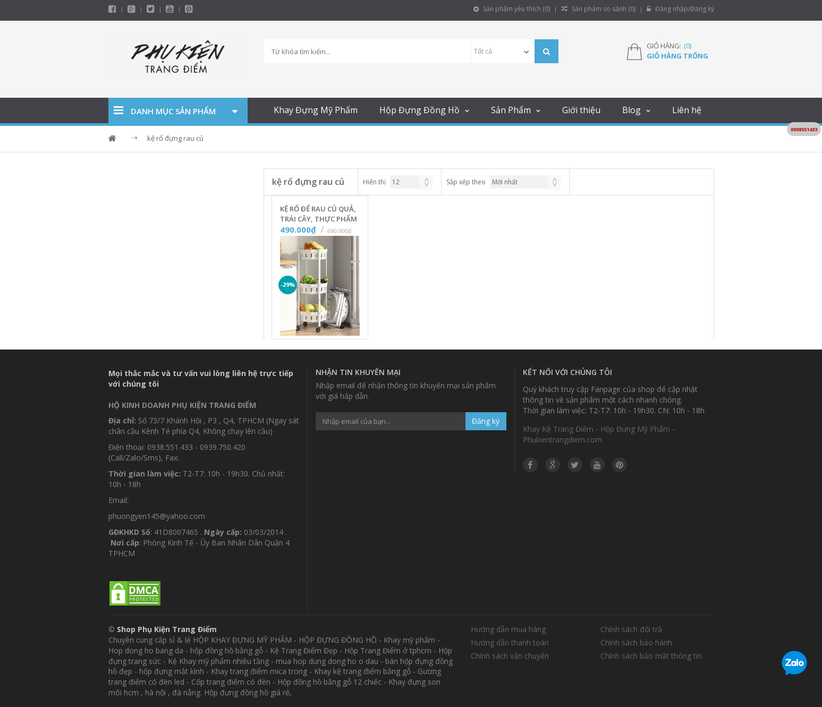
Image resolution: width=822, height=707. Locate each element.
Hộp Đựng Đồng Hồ (419, 110)
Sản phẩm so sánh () (598, 8)
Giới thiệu (581, 110)
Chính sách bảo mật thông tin (651, 656)
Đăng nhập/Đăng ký (680, 8)
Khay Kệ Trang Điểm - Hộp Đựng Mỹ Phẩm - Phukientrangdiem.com (599, 434)
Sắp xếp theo (466, 181)
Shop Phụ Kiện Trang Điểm (167, 629)
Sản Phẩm (511, 110)
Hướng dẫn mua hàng (508, 629)
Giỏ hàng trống (677, 56)
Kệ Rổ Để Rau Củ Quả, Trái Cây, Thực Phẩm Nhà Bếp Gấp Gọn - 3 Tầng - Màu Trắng (318, 214)
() (687, 45)
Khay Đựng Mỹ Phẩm (316, 110)
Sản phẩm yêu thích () (511, 8)
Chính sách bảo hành (636, 642)
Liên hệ (686, 110)
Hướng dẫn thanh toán (510, 642)
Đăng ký (485, 421)
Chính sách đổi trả (631, 629)
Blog (631, 110)
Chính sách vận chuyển (510, 656)
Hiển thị (374, 181)
